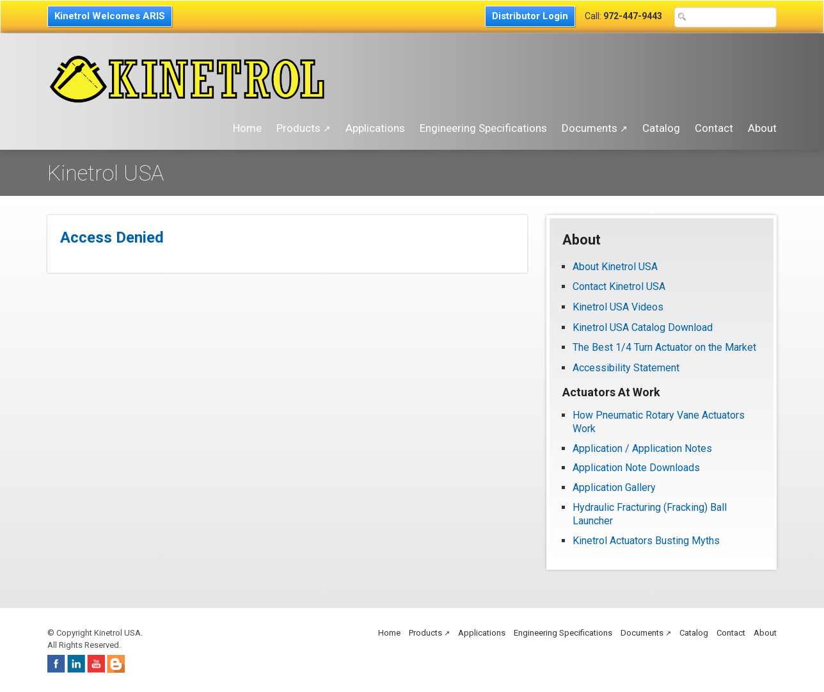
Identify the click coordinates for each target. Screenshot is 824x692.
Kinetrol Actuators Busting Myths (646, 541)
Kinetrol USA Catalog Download (643, 327)
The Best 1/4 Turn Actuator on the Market (664, 347)
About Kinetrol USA (615, 267)
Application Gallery (614, 487)
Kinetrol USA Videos (618, 307)
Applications (375, 128)
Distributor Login (530, 16)
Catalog (661, 128)
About (762, 128)
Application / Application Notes (642, 448)
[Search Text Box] (725, 17)
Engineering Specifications (483, 128)
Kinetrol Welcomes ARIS (109, 16)
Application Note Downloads (636, 468)
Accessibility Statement (626, 368)
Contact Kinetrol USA (620, 286)
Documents (595, 128)
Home (247, 128)
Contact (714, 128)
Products (303, 128)
